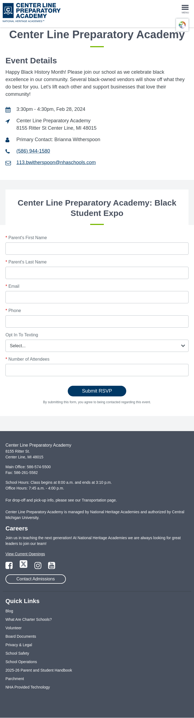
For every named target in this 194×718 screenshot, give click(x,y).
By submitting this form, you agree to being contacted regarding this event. (97, 402)
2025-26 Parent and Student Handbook (38, 670)
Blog (9, 611)
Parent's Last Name (26, 262)
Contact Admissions (35, 579)
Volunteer (13, 628)
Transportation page (99, 500)
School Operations (21, 662)
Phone (13, 310)
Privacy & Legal (18, 645)
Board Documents (20, 636)
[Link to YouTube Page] (51, 567)
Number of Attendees (27, 359)
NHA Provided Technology (27, 687)
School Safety (17, 653)
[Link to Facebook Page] (9, 567)
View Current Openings (25, 554)
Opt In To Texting (21, 335)
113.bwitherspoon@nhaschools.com (56, 162)
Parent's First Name (26, 237)
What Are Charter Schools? (28, 619)
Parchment (14, 679)
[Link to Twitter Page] (24, 567)
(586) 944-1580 (33, 151)
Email (12, 286)
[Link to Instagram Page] (38, 567)
